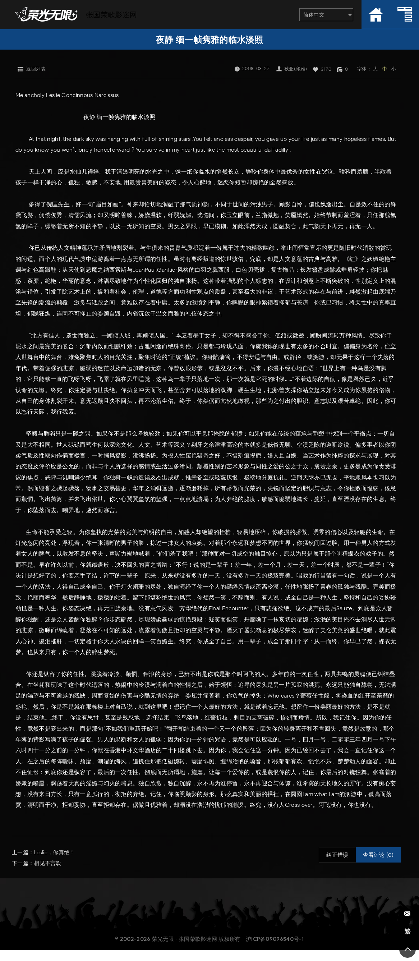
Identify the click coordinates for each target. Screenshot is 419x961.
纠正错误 (337, 855)
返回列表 (36, 69)
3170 (326, 69)
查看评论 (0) (378, 855)
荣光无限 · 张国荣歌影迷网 (184, 939)
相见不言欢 (47, 863)
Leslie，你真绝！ (54, 852)
